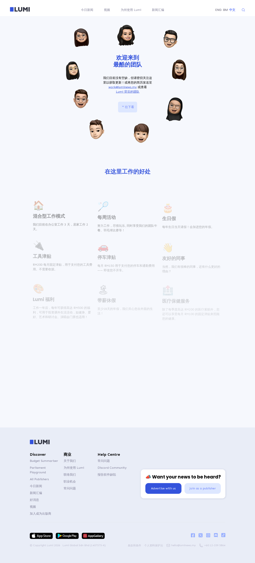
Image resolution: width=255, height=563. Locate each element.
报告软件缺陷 (107, 474)
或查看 (127, 89)
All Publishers (39, 479)
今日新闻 (36, 486)
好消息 (34, 500)
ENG (218, 10)
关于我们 (70, 461)
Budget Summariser (44, 461)
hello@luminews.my (183, 545)
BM (225, 10)
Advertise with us (163, 488)
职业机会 (70, 481)
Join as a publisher (202, 488)
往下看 (127, 106)
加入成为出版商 (40, 513)
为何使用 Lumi (74, 468)
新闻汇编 (36, 493)
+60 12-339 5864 (214, 545)
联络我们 (70, 474)
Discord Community (112, 468)
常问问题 (70, 488)
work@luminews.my (122, 87)
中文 (232, 10)
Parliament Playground (38, 470)
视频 (33, 507)
